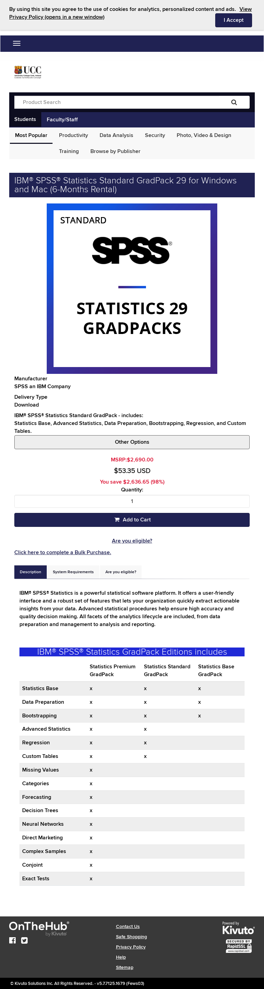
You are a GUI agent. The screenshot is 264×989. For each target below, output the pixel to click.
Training (69, 151)
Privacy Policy (131, 947)
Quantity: (132, 490)
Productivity (73, 135)
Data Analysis (116, 135)
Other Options (132, 442)
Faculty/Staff (62, 119)
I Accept (238, 20)
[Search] (234, 102)
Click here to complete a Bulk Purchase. (62, 552)
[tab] (30, 572)
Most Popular (31, 135)
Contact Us (128, 926)
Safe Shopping (131, 937)
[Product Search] (116, 102)
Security (155, 135)
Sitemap (124, 967)
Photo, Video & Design (204, 135)
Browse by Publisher (115, 151)
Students (25, 119)
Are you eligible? (132, 540)
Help (121, 957)
